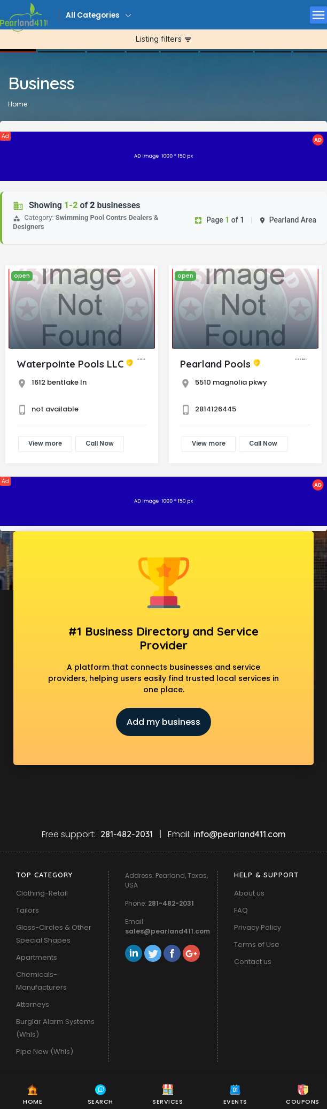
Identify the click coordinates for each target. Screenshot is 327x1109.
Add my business (163, 722)
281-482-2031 (171, 903)
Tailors (27, 910)
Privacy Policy (257, 927)
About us (249, 893)
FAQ (241, 910)
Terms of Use (256, 944)
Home (17, 104)
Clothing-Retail (42, 893)
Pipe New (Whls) (44, 1051)
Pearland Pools (215, 364)
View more (45, 443)
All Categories (93, 15)
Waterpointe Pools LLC (70, 364)
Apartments (36, 957)
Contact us (252, 962)
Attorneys (32, 1004)
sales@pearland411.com (167, 931)
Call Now (99, 443)
